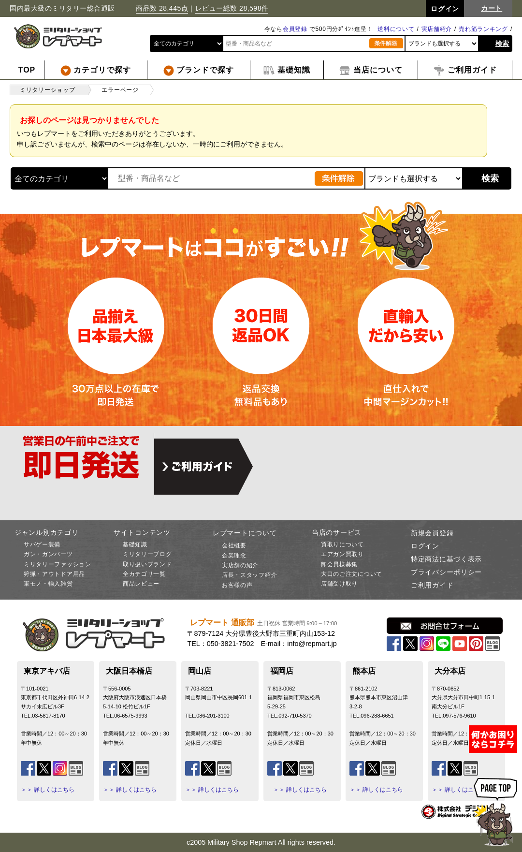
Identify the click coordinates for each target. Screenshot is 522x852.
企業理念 (234, 555)
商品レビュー (141, 583)
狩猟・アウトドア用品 (54, 574)
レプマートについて (244, 533)
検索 (502, 43)
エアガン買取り (342, 554)
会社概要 (234, 545)
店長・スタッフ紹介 (249, 575)
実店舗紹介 (436, 29)
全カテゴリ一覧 (144, 574)
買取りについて (342, 544)
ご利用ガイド (432, 585)
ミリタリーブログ (147, 554)
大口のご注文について (351, 574)
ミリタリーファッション (57, 564)
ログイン (425, 546)
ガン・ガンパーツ (48, 554)
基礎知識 (135, 544)
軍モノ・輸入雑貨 (48, 583)
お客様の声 (237, 585)
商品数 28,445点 (162, 8)
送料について (395, 29)
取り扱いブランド (147, 564)
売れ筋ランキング (483, 29)
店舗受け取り (339, 583)
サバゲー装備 (42, 544)
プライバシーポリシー (446, 572)
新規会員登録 (432, 533)
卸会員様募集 (339, 564)
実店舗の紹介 (240, 565)
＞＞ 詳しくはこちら (47, 790)
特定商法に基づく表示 (446, 559)
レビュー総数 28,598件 (232, 8)
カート (491, 8)
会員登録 (295, 29)
